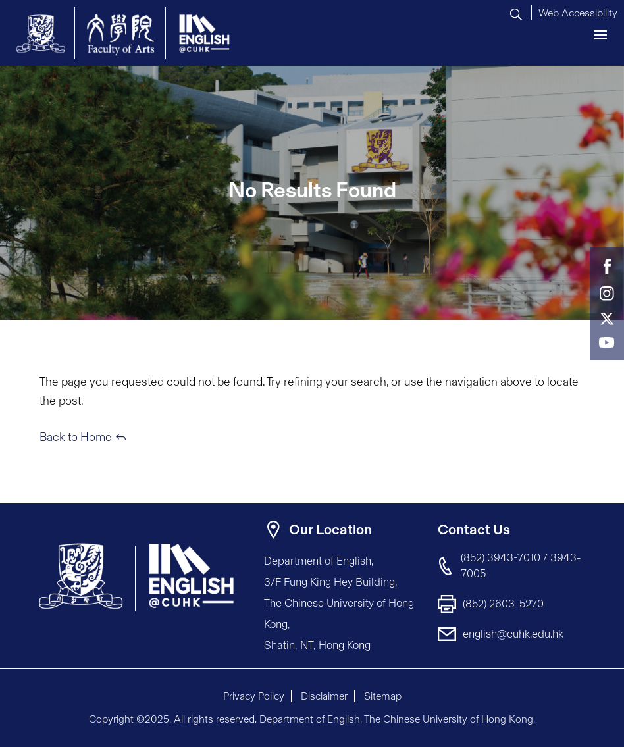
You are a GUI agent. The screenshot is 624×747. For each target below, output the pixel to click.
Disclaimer (324, 696)
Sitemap (383, 696)
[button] (578, 11)
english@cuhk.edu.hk (513, 633)
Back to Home (75, 437)
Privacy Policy (253, 696)
